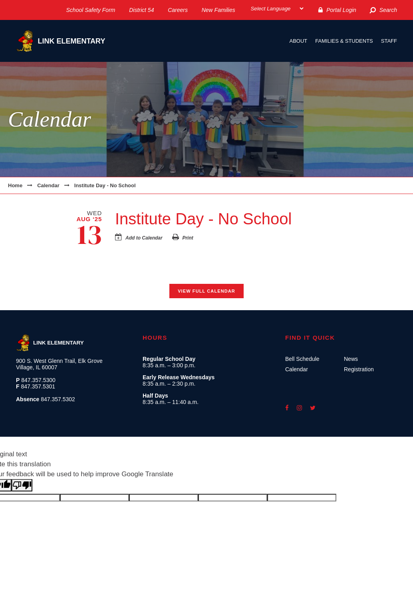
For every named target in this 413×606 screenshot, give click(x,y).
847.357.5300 (38, 380)
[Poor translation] (22, 485)
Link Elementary (60, 41)
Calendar (48, 185)
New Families (218, 10)
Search (388, 10)
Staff (389, 41)
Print (187, 238)
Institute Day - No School (105, 185)
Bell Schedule (302, 359)
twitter (313, 408)
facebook (287, 408)
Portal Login (341, 10)
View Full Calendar (206, 291)
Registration (359, 369)
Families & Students (344, 41)
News (351, 359)
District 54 (141, 10)
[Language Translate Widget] (277, 8)
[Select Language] (277, 8)
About (299, 41)
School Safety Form (90, 10)
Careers (178, 10)
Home (15, 185)
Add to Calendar (144, 238)
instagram (299, 408)
